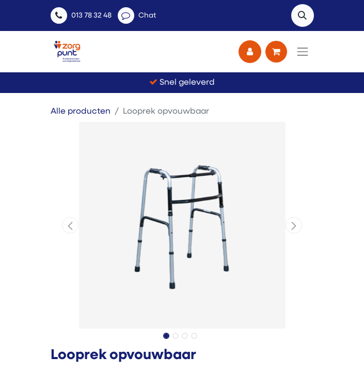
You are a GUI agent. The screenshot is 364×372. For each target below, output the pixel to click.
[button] (302, 15)
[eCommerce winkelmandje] (276, 52)
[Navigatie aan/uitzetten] (302, 51)
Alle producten (80, 111)
